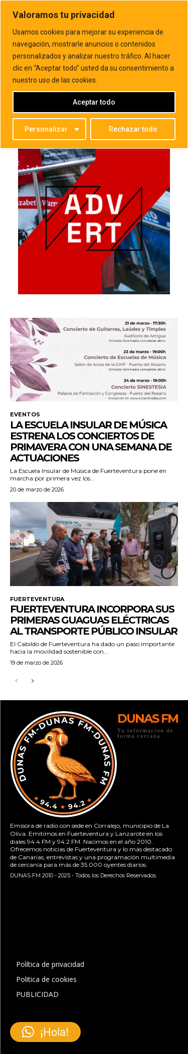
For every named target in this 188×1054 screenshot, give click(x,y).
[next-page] (32, 681)
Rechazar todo (133, 129)
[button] (45, 1032)
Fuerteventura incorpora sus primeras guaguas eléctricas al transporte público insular (93, 620)
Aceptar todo (94, 102)
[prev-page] (16, 681)
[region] (94, 74)
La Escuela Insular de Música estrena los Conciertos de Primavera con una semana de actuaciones (90, 441)
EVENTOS (25, 414)
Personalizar (46, 129)
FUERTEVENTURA (37, 599)
